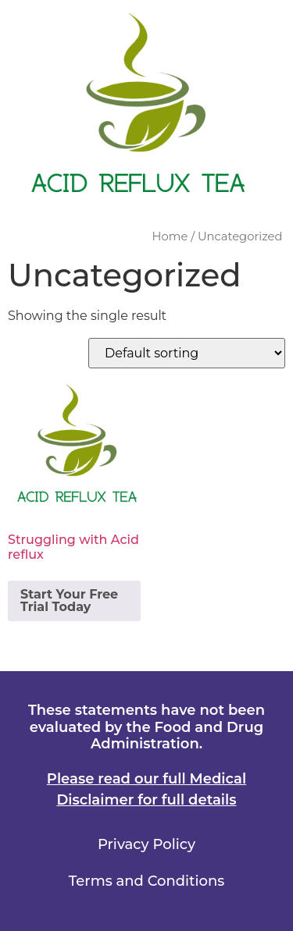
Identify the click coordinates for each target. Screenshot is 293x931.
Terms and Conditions (146, 881)
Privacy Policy (146, 844)
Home (170, 236)
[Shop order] (186, 353)
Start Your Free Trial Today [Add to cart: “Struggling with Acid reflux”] (69, 600)
